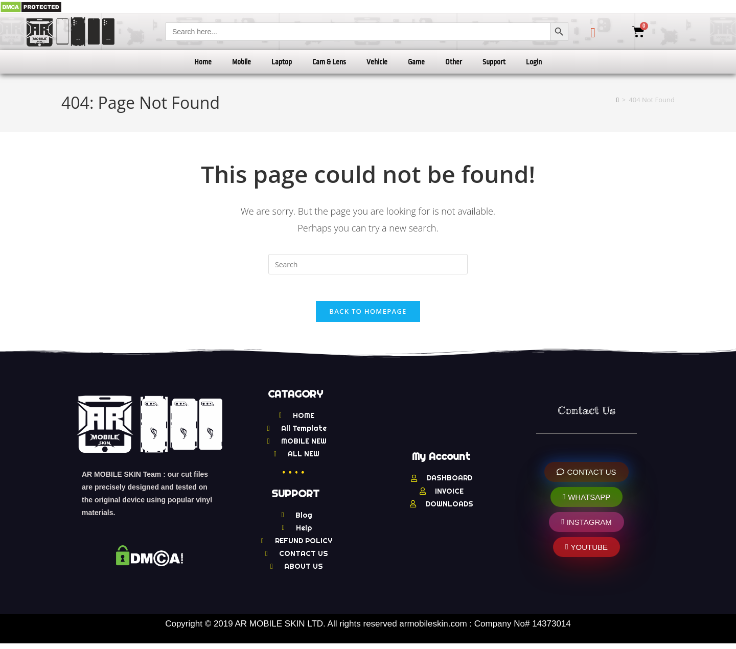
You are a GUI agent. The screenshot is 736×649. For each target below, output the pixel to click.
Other (453, 62)
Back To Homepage (367, 315)
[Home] (617, 99)
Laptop (281, 62)
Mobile (241, 62)
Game (416, 62)
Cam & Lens (329, 62)
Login (534, 62)
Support (493, 62)
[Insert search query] (368, 264)
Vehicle (376, 62)
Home (203, 62)
